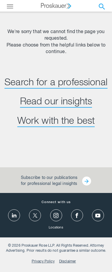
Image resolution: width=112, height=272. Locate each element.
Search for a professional (56, 83)
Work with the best (56, 121)
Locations (56, 227)
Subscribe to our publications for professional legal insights (49, 181)
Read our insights (56, 102)
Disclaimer (67, 261)
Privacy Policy (43, 261)
